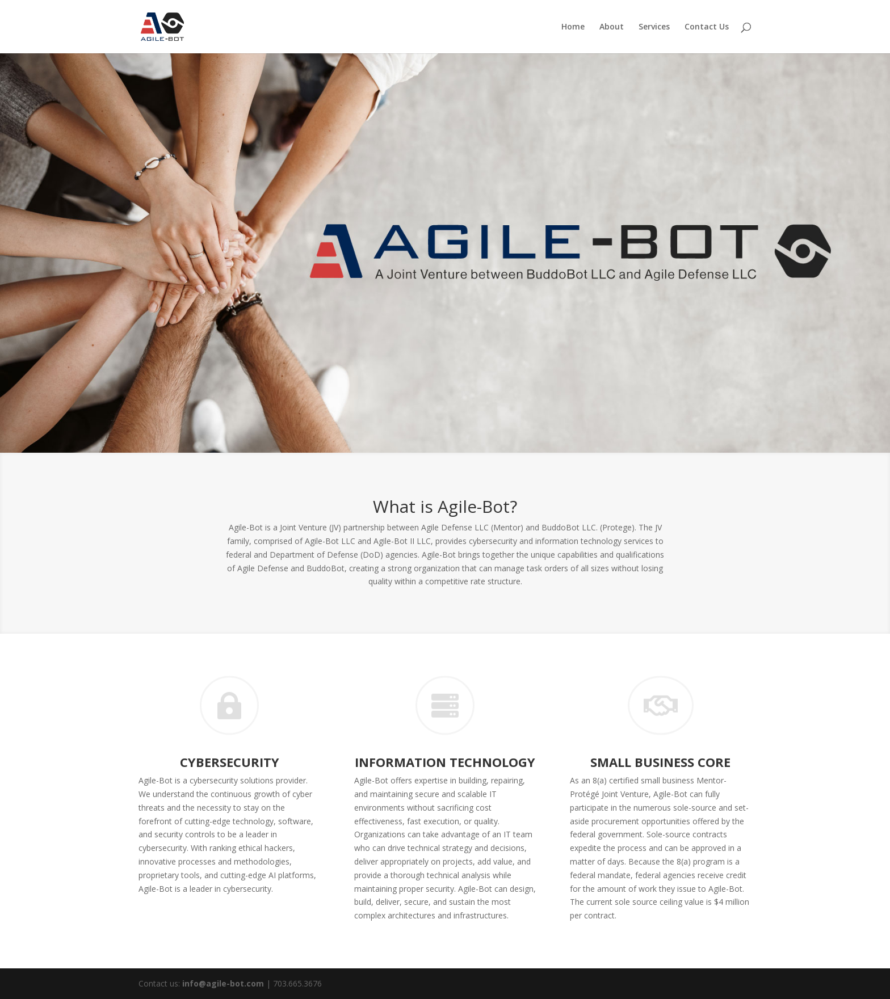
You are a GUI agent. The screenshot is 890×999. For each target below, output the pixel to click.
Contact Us (707, 27)
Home (573, 27)
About (611, 27)
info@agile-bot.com (223, 983)
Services (654, 27)
